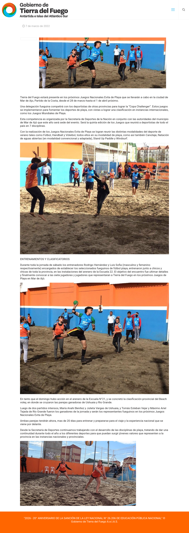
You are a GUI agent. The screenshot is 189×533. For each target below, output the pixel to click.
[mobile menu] (173, 9)
